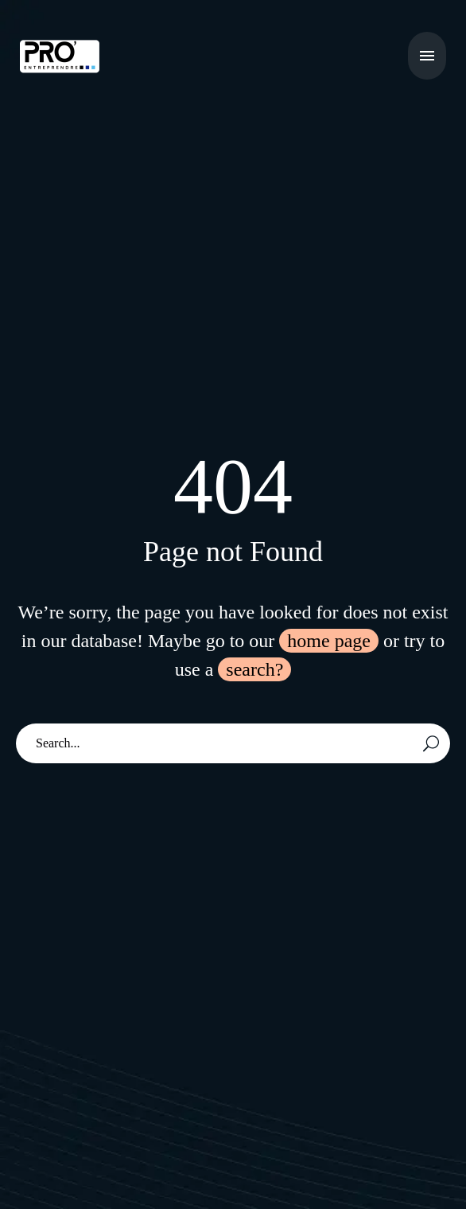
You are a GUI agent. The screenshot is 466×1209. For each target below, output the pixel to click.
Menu (427, 55)
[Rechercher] (233, 743)
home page (329, 640)
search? (254, 669)
